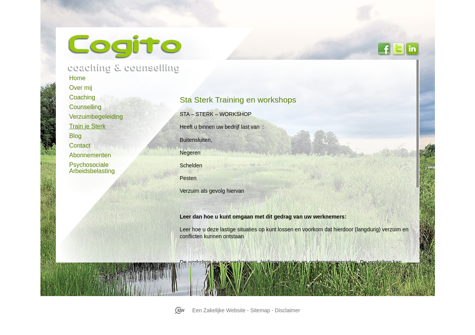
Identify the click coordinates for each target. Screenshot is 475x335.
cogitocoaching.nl (144, 47)
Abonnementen (90, 155)
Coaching (82, 97)
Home (77, 78)
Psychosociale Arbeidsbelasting (92, 167)
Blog (75, 136)
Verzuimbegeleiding (96, 117)
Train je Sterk (87, 126)
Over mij (80, 88)
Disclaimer (287, 310)
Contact (80, 146)
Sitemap (260, 310)
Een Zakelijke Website (218, 310)
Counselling (85, 107)
